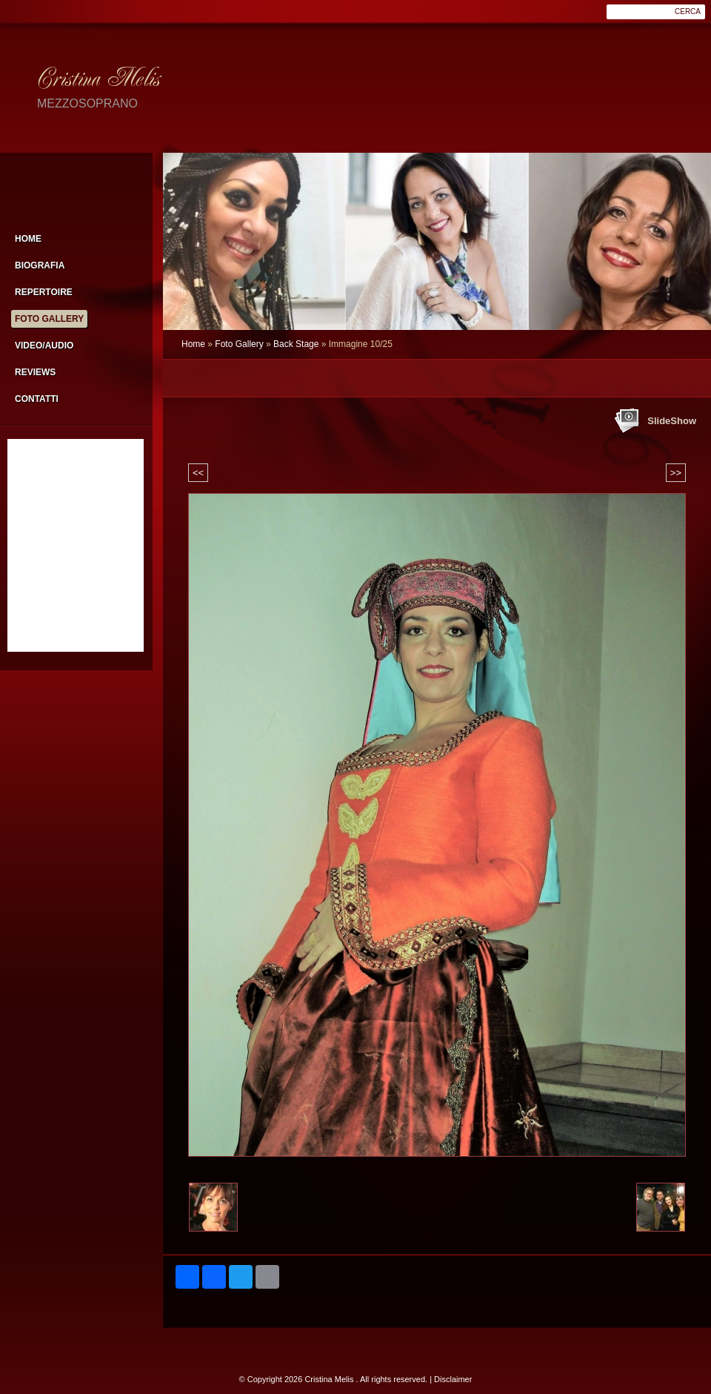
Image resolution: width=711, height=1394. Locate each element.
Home (193, 344)
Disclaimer (453, 1379)
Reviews (35, 372)
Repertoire (44, 292)
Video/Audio (44, 345)
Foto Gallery (239, 344)
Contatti (37, 399)
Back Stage (295, 344)
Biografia (39, 265)
